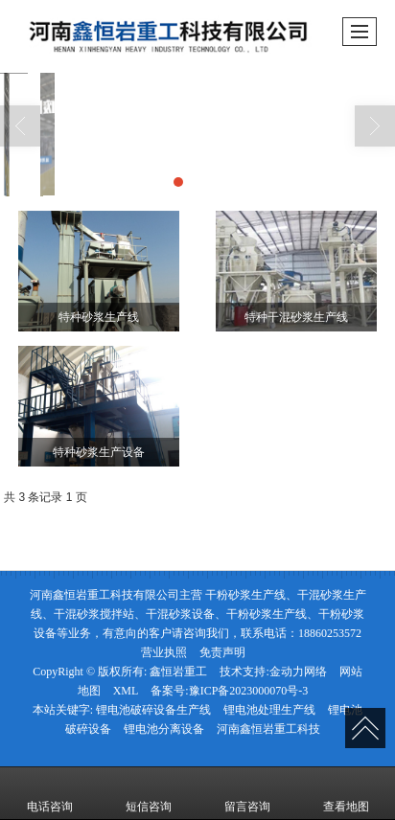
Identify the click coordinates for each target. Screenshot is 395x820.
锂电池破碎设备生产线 (153, 710)
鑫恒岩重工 (178, 671)
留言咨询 (247, 793)
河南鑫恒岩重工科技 (268, 729)
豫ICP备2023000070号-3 (249, 690)
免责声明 (222, 652)
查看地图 (346, 793)
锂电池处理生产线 (269, 710)
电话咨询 (50, 793)
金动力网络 (298, 671)
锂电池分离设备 (164, 729)
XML (126, 690)
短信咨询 (149, 793)
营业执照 (164, 652)
